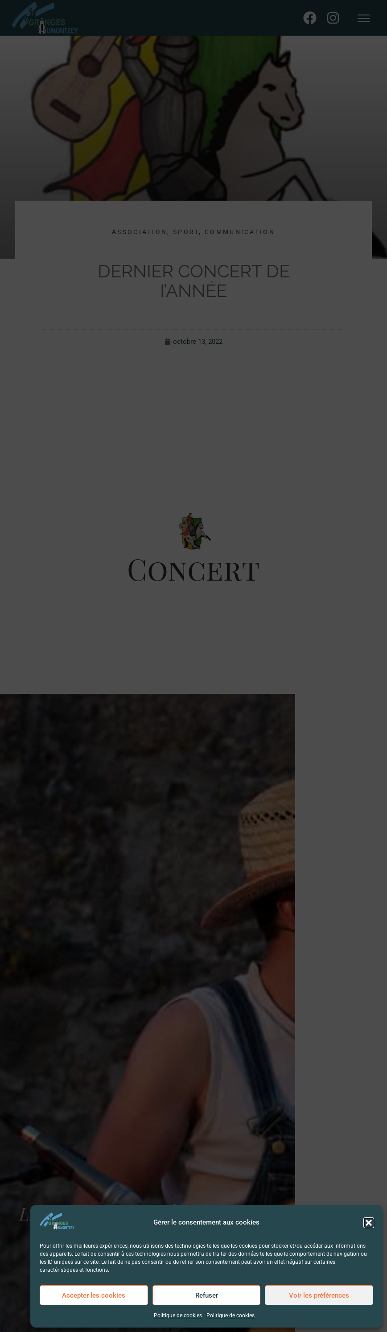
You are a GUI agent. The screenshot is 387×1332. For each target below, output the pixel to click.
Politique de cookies (178, 1315)
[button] (368, 1222)
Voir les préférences (319, 1295)
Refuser (206, 1295)
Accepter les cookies (93, 1295)
